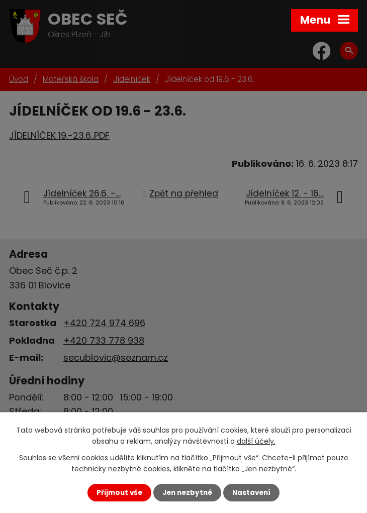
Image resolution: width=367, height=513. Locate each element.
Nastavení (251, 492)
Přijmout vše (119, 492)
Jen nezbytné (187, 492)
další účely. (256, 441)
